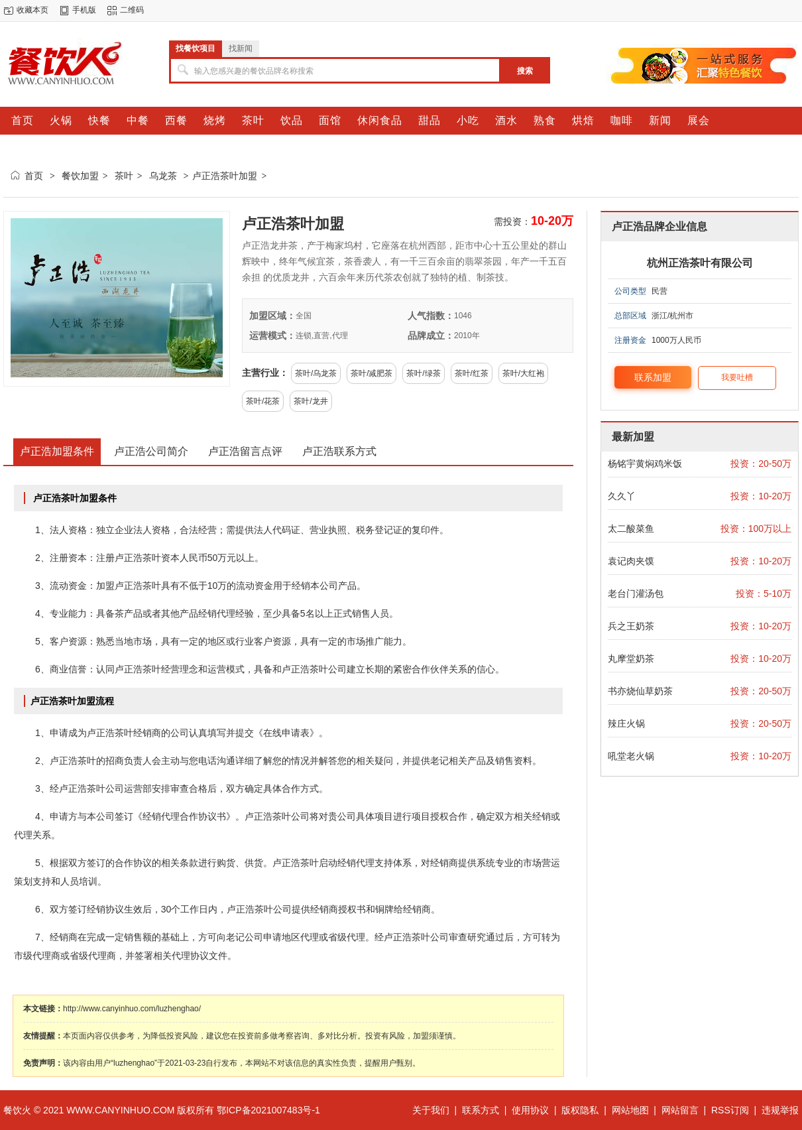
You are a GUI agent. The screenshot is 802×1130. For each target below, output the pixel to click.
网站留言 (680, 1110)
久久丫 (622, 496)
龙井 (320, 401)
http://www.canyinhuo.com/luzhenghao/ (132, 1008)
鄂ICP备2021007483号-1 (268, 1110)
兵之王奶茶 (631, 626)
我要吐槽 (737, 377)
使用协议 (530, 1110)
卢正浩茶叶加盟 (224, 175)
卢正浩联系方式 (339, 451)
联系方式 (480, 1110)
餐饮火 (17, 1110)
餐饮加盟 (80, 175)
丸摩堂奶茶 (631, 658)
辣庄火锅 (626, 723)
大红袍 (532, 373)
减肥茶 (380, 373)
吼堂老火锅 (631, 756)
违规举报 (780, 1110)
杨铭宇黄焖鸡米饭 (645, 463)
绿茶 (433, 373)
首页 (34, 175)
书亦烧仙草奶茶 (640, 691)
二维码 (132, 10)
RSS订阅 (730, 1110)
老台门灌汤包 (635, 593)
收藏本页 (32, 10)
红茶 (480, 373)
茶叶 (124, 175)
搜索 (525, 71)
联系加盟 (652, 377)
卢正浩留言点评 (245, 451)
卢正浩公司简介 (151, 451)
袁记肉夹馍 (631, 561)
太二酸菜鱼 (631, 528)
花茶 (272, 401)
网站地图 (630, 1110)
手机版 (84, 10)
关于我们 (430, 1110)
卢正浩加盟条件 (57, 451)
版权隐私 (580, 1110)
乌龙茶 (163, 175)
